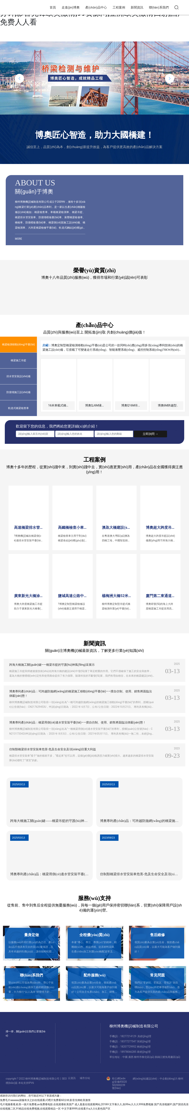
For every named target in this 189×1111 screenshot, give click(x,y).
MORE (18, 238)
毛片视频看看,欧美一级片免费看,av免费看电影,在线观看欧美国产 (37, 1104)
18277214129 (128, 1036)
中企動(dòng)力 (169, 1078)
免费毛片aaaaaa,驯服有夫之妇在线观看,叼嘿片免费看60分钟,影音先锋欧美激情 (45, 1100)
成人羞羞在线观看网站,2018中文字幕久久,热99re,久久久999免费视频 (114, 1104)
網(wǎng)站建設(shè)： (146, 1078)
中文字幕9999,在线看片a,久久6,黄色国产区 (85, 1108)
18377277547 (128, 1041)
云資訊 (72, 1078)
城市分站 (85, 1078)
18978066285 (128, 1051)
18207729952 (128, 1046)
